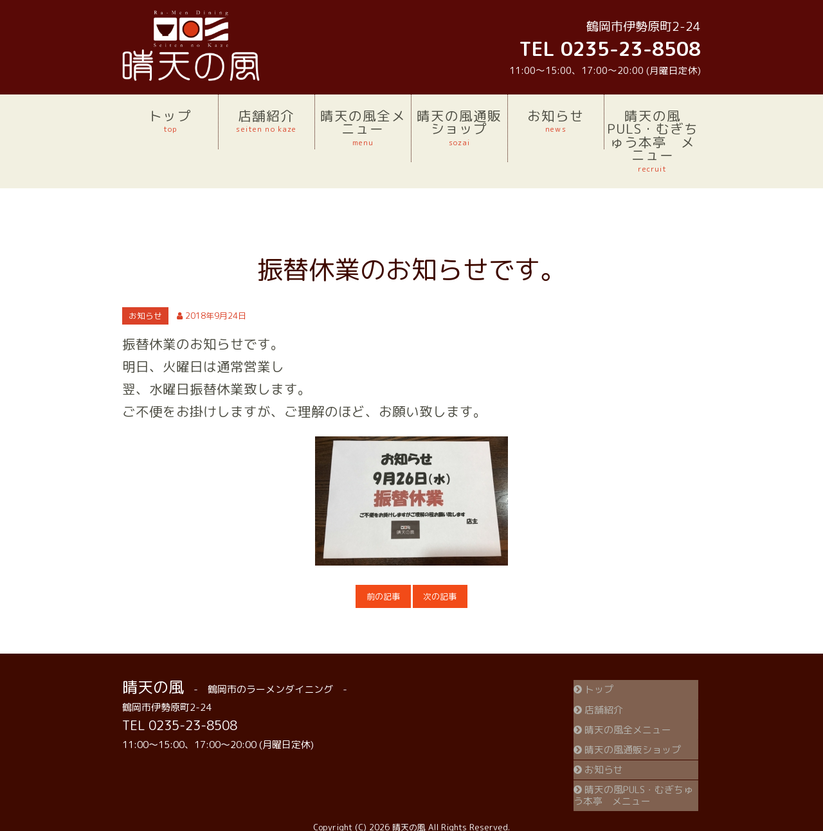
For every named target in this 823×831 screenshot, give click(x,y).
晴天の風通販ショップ (459, 127)
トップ (170, 121)
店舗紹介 (266, 121)
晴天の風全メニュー (363, 127)
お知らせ (556, 121)
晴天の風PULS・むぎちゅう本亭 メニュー (652, 140)
